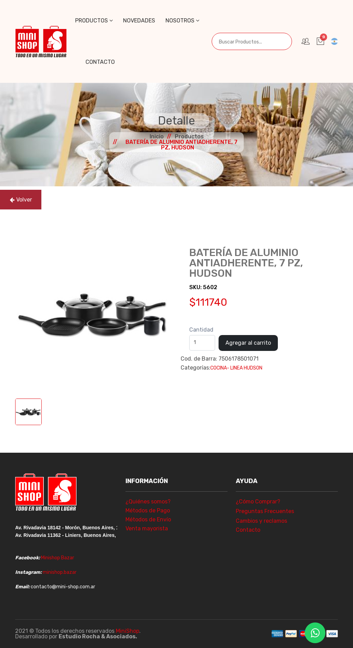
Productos (94, 20)
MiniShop (127, 631)
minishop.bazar (60, 572)
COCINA (218, 368)
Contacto (100, 62)
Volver (21, 199)
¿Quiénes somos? (148, 501)
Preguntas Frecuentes (265, 511)
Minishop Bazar (57, 558)
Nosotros (182, 20)
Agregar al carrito (248, 343)
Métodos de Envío (148, 519)
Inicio (157, 136)
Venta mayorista (146, 528)
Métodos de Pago (147, 510)
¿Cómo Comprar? (258, 501)
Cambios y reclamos (261, 521)
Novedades (139, 20)
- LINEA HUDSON (244, 368)
